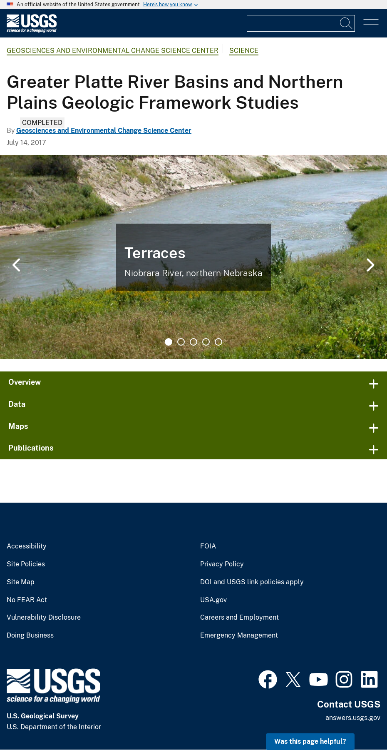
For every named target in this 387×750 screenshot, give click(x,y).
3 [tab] (193, 342)
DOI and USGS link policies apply (252, 582)
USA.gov (213, 600)
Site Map (21, 582)
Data (16, 404)
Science (243, 51)
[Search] (346, 23)
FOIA (208, 546)
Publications (31, 448)
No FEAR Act (27, 600)
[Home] (32, 31)
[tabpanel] (193, 257)
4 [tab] (206, 342)
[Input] (301, 23)
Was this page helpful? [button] (310, 741)
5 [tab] (218, 342)
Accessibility (27, 546)
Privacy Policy (222, 564)
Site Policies (26, 564)
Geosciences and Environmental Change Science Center (112, 51)
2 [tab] (181, 342)
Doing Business (30, 635)
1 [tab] (168, 342)
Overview (24, 382)
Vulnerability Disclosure (44, 617)
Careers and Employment (239, 617)
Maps (18, 426)
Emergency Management (239, 635)
